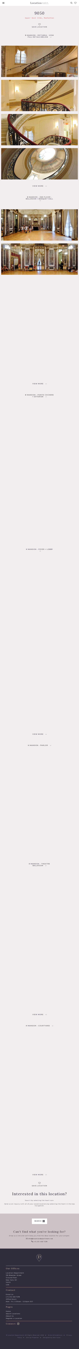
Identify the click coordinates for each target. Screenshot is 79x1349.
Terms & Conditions (55, 1335)
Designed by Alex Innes (52, 1337)
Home (8, 1311)
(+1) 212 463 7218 (39, 1241)
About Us (10, 1316)
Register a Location (14, 1318)
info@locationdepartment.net (39, 1238)
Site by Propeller (32, 1337)
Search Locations (13, 1313)
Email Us (9, 1294)
